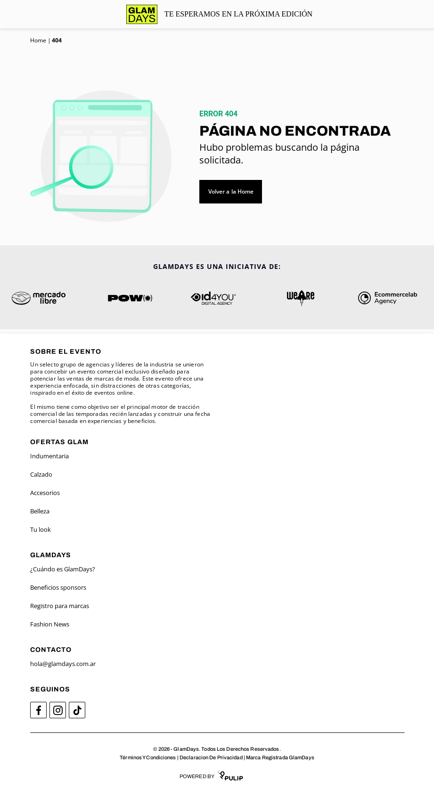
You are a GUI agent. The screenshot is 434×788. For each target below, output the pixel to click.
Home (38, 40)
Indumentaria (49, 456)
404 (57, 40)
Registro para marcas (59, 605)
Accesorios (45, 492)
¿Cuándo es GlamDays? (62, 569)
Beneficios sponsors (58, 587)
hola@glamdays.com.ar (63, 663)
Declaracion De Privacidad (211, 757)
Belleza (39, 511)
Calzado (41, 474)
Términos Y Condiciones (148, 757)
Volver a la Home (231, 191)
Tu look (40, 529)
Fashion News (49, 624)
